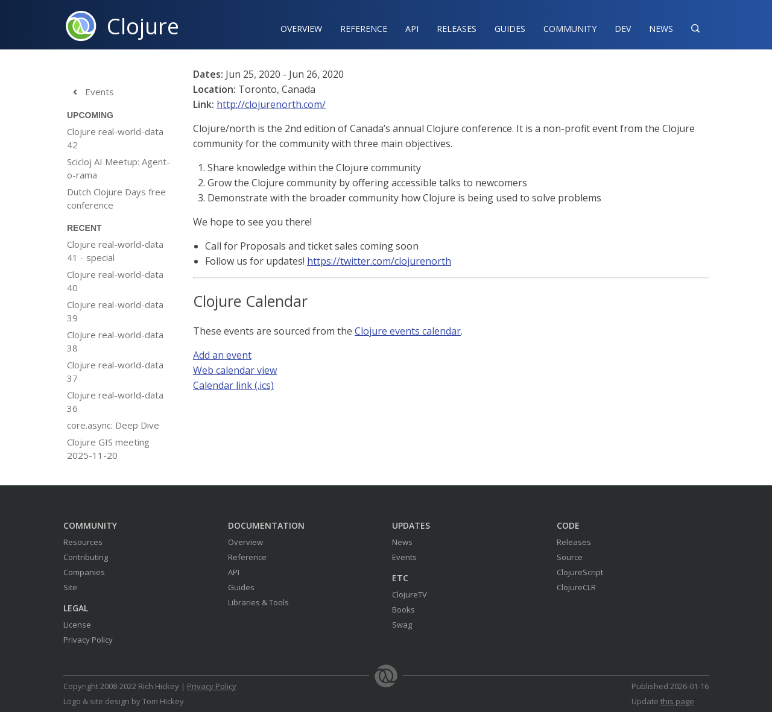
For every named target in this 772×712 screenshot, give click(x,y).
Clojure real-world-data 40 (115, 281)
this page (677, 701)
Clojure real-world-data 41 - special (115, 250)
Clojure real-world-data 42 (115, 138)
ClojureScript (580, 572)
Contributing (85, 557)
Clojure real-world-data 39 (115, 311)
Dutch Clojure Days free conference (116, 198)
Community (569, 28)
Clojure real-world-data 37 (115, 371)
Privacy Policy (88, 639)
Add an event (222, 355)
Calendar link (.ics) (233, 385)
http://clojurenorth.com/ (271, 104)
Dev (623, 28)
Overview (301, 28)
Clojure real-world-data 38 (115, 341)
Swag (402, 624)
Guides (510, 28)
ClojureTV (409, 594)
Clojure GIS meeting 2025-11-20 (108, 448)
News (661, 28)
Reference (247, 557)
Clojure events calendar (408, 331)
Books (403, 609)
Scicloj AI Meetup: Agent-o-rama (118, 168)
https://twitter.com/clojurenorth (379, 261)
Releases (456, 28)
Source (570, 557)
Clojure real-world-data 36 (115, 401)
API (412, 28)
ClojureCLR (576, 587)
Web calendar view (235, 370)
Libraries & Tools (258, 602)
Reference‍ (363, 28)
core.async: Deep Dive (113, 425)
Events (90, 92)
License (77, 624)
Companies (84, 572)
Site (70, 587)
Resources (83, 542)
